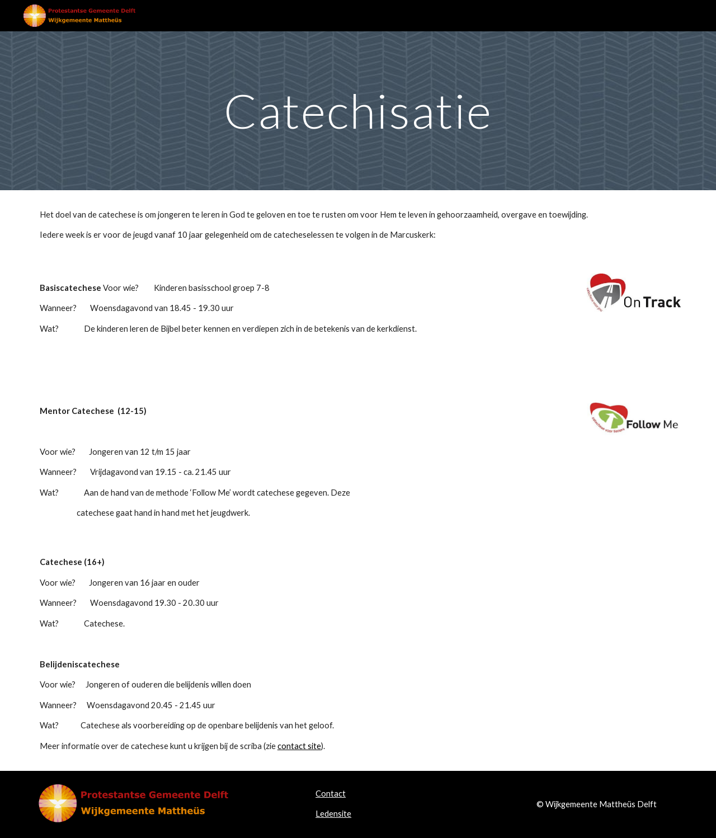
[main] (358, 110)
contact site (299, 746)
